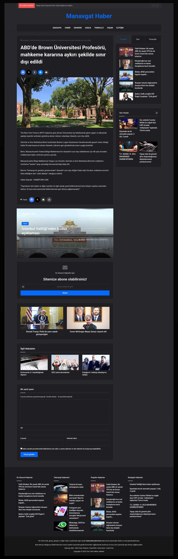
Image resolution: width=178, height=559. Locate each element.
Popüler (123, 39)
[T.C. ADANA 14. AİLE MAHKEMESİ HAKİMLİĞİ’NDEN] (128, 147)
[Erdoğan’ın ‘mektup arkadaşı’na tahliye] (96, 362)
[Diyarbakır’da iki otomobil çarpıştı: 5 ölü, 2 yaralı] (128, 124)
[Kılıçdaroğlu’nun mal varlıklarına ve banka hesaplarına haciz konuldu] (126, 64)
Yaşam (110, 28)
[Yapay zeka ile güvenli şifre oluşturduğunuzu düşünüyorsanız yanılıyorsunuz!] (148, 147)
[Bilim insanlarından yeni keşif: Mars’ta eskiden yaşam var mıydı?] (60, 498)
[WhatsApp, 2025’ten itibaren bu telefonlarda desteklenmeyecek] (60, 526)
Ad (22, 428)
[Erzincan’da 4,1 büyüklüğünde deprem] (34, 362)
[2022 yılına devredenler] (65, 362)
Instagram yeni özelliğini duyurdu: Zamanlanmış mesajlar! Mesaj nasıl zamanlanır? (77, 513)
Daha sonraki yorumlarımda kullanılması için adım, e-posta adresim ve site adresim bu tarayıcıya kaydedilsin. (61, 449)
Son (138, 39)
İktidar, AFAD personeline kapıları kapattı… (114, 514)
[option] (65, 233)
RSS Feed (78, 548)
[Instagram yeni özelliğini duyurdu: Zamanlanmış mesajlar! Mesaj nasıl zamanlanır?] (60, 511)
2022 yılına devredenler (60, 372)
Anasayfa (57, 28)
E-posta (24, 438)
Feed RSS (92, 548)
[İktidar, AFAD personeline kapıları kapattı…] (126, 75)
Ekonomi (78, 28)
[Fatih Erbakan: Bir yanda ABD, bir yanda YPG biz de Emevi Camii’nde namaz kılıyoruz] (126, 52)
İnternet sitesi (72, 438)
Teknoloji (99, 28)
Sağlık (88, 28)
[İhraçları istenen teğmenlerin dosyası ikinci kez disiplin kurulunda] (126, 86)
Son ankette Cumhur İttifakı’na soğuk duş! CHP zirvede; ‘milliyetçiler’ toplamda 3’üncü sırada (148, 125)
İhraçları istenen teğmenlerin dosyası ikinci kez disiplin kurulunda (146, 85)
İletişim (119, 28)
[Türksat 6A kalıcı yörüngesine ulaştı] (60, 487)
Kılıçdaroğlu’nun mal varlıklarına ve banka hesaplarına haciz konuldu (145, 63)
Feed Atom (101, 548)
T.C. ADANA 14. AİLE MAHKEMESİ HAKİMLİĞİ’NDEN (127, 156)
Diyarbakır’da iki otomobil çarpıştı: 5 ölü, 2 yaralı (126, 134)
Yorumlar (152, 39)
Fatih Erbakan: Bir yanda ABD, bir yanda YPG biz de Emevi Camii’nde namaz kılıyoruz (114, 489)
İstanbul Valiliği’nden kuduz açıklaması (44, 230)
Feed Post (110, 548)
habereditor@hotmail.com (95, 541)
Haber (67, 28)
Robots (85, 548)
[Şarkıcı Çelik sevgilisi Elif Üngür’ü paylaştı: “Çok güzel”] (126, 96)
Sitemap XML (69, 548)
